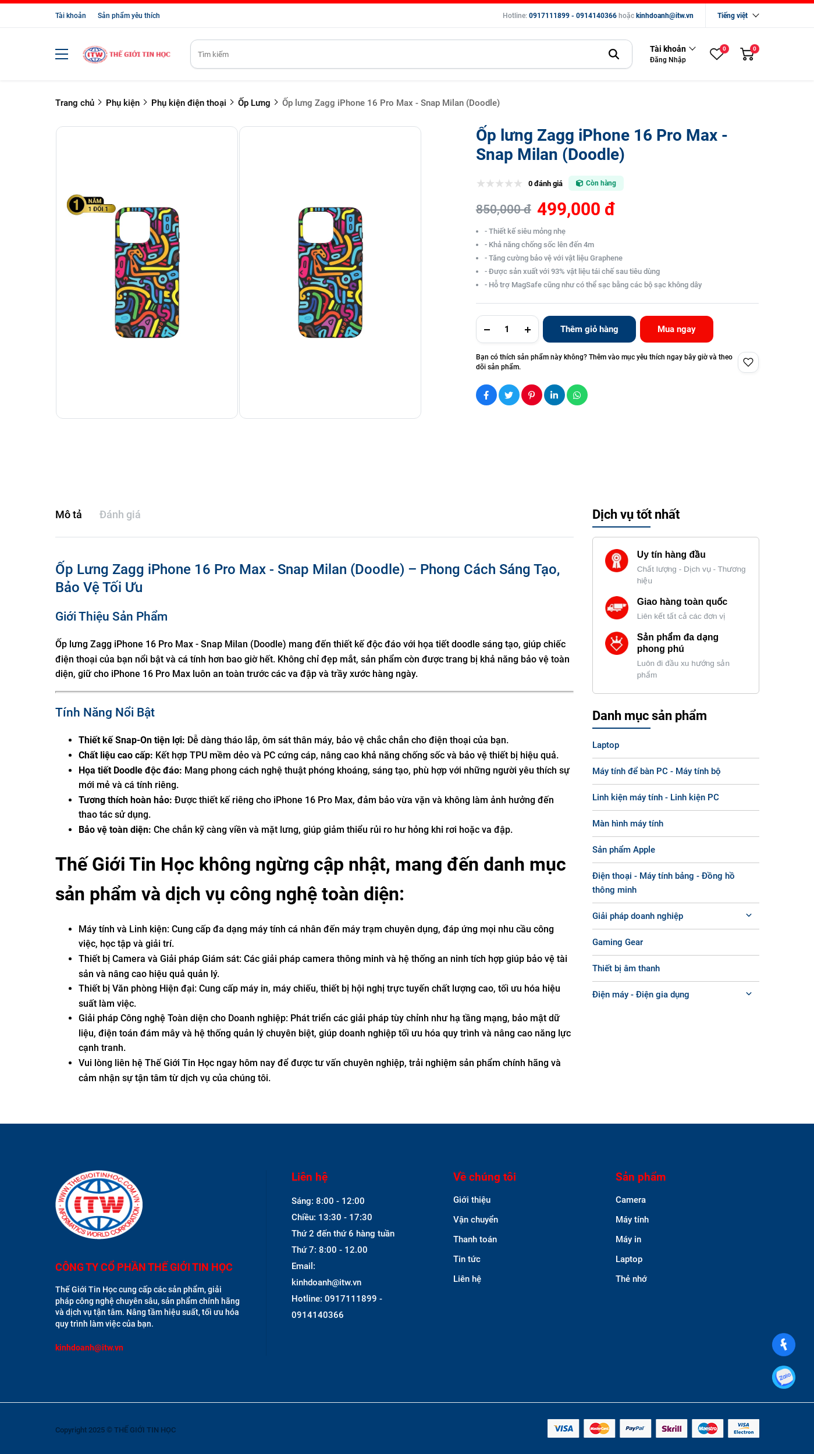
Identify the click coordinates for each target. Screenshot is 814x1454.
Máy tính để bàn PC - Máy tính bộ (656, 771)
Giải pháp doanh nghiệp (637, 916)
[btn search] (614, 54)
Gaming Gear (617, 942)
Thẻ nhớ (631, 1279)
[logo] (126, 54)
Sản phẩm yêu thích (129, 16)
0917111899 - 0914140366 (573, 16)
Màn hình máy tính (627, 823)
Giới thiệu (471, 1200)
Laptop (605, 745)
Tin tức (467, 1259)
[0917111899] (783, 1376)
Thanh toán (475, 1239)
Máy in (628, 1239)
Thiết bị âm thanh (626, 968)
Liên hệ (467, 1279)
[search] (411, 54)
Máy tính (632, 1219)
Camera (631, 1200)
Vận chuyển (475, 1219)
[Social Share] (486, 394)
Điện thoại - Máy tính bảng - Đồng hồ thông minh (663, 883)
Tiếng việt (732, 16)
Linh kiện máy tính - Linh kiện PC (655, 797)
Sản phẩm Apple (623, 849)
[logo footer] (148, 1206)
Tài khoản (70, 16)
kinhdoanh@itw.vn (665, 16)
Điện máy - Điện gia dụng (640, 994)
